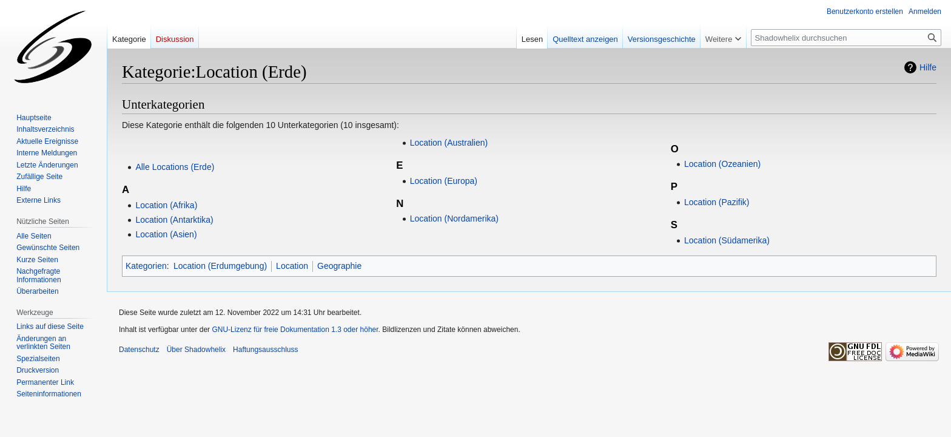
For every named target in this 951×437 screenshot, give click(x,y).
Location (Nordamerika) (454, 218)
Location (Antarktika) (174, 220)
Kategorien (146, 266)
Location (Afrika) (166, 205)
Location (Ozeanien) (722, 164)
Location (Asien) (166, 234)
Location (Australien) (449, 142)
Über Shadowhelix (196, 349)
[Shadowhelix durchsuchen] (846, 37)
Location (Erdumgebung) (220, 266)
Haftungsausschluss (265, 349)
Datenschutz (139, 349)
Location (292, 266)
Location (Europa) (443, 181)
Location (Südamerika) (727, 240)
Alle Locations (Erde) (174, 167)
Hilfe (927, 67)
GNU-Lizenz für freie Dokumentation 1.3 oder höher (295, 329)
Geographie (339, 266)
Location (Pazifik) (716, 202)
